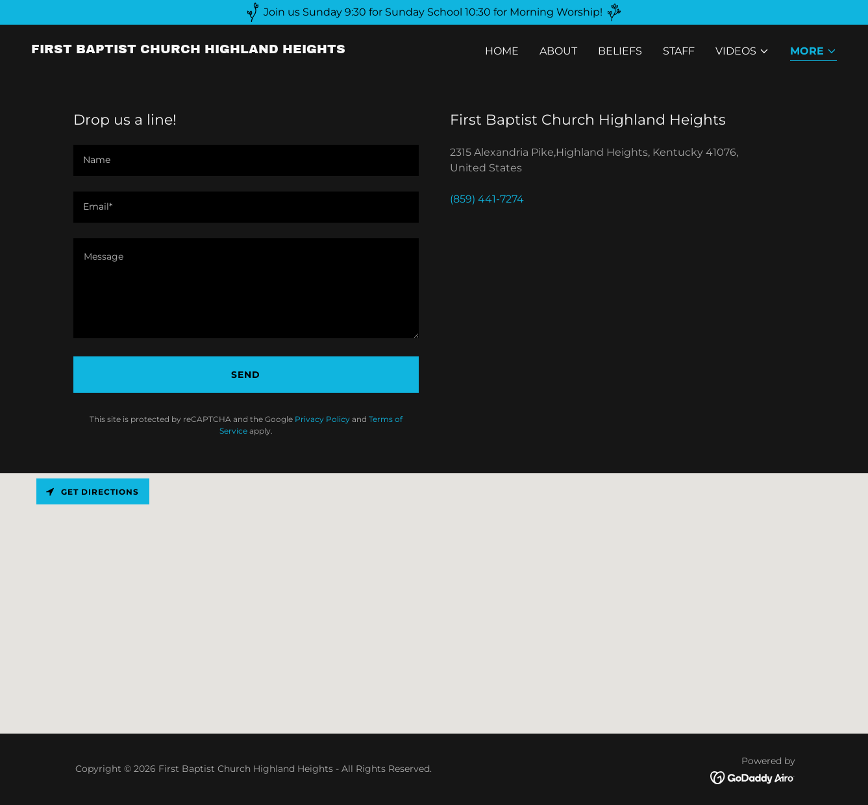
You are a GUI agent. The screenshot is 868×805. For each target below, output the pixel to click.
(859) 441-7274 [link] (487, 199)
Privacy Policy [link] (322, 419)
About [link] (558, 51)
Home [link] (502, 51)
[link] (188, 49)
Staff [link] (679, 51)
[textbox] (246, 160)
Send (245, 374)
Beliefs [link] (620, 51)
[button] (742, 51)
